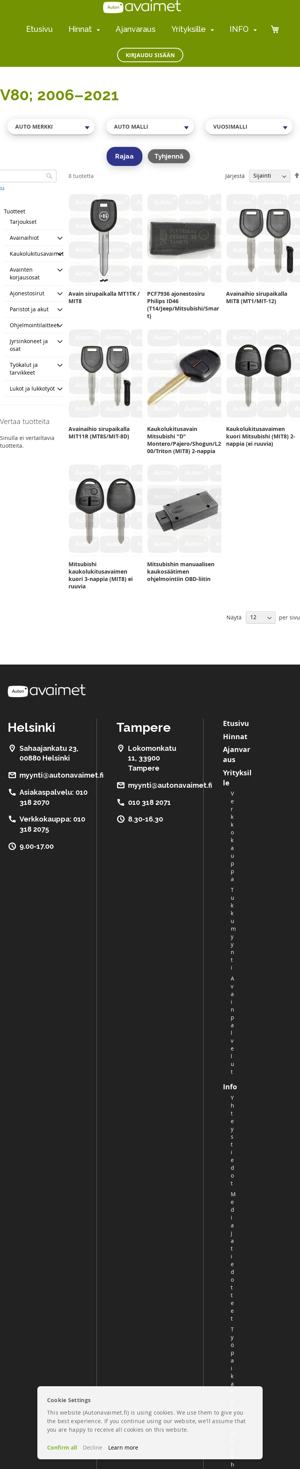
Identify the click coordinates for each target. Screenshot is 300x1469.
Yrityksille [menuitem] (188, 29)
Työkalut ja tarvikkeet (24, 368)
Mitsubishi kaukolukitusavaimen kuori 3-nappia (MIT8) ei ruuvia (100, 575)
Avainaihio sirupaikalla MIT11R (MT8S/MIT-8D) (99, 432)
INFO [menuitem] (239, 29)
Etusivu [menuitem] (39, 29)
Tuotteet (14, 211)
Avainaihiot (24, 237)
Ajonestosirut (27, 293)
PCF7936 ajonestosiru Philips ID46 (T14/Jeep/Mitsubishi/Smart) (183, 304)
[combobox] (51, 126)
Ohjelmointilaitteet (34, 325)
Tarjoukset (23, 221)
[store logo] (142, 6)
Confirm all (62, 1447)
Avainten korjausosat (25, 273)
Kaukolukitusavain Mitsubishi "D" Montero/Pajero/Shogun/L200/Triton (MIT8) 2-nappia (184, 440)
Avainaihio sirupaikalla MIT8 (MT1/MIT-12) (256, 297)
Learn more (123, 1447)
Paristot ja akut (29, 309)
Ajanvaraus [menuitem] (136, 29)
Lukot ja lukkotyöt (32, 388)
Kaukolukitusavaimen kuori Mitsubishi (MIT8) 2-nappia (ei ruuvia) (260, 436)
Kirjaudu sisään (150, 55)
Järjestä (235, 175)
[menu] (141, 29)
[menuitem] (96, 29)
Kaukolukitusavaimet (37, 253)
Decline (92, 1447)
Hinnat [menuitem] (80, 29)
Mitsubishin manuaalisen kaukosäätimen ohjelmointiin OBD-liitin (180, 571)
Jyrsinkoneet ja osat (29, 344)
